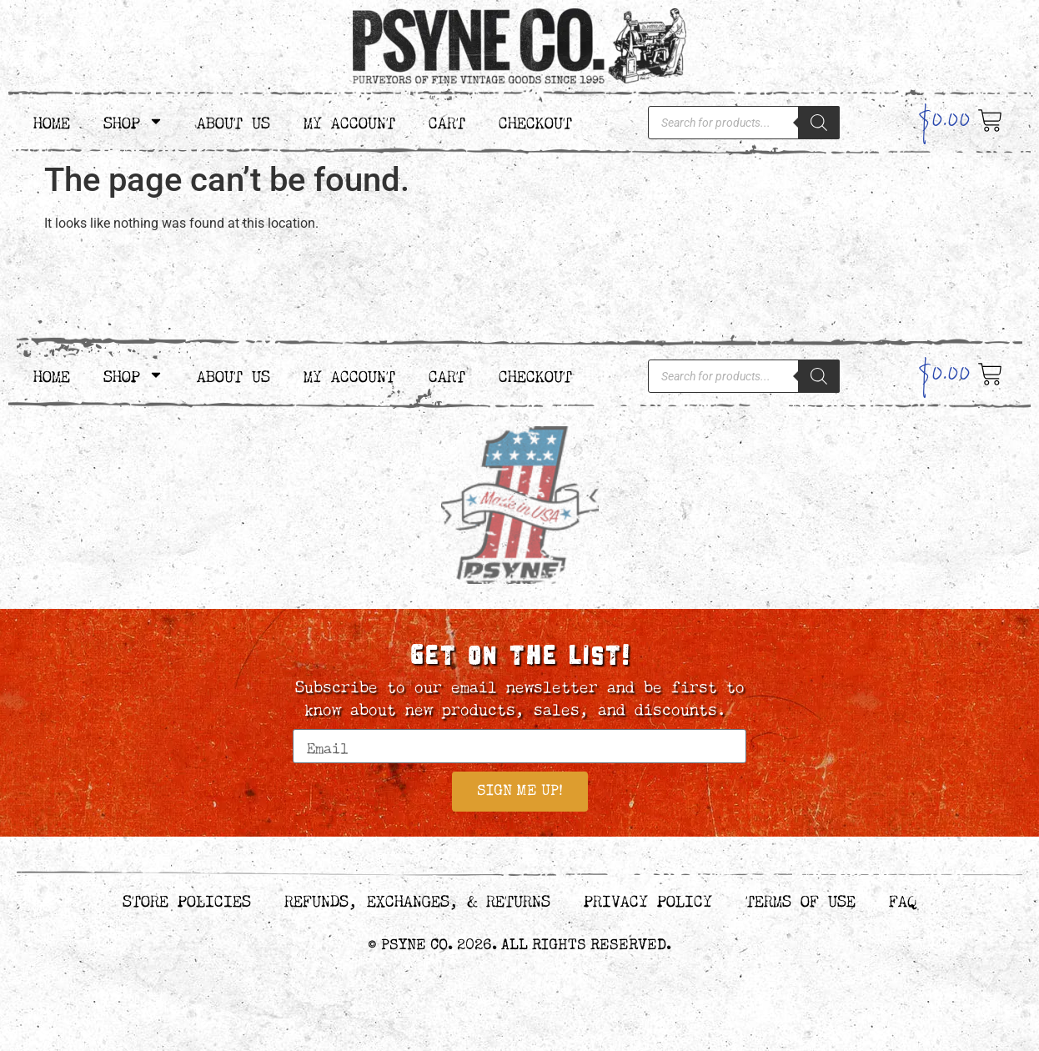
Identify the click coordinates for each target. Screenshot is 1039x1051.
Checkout (535, 120)
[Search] (819, 122)
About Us (233, 120)
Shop (133, 121)
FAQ (902, 900)
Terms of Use (800, 900)
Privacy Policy (648, 900)
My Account (349, 120)
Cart (447, 120)
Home (51, 120)
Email (316, 721)
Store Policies (187, 900)
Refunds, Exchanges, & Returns (417, 900)
